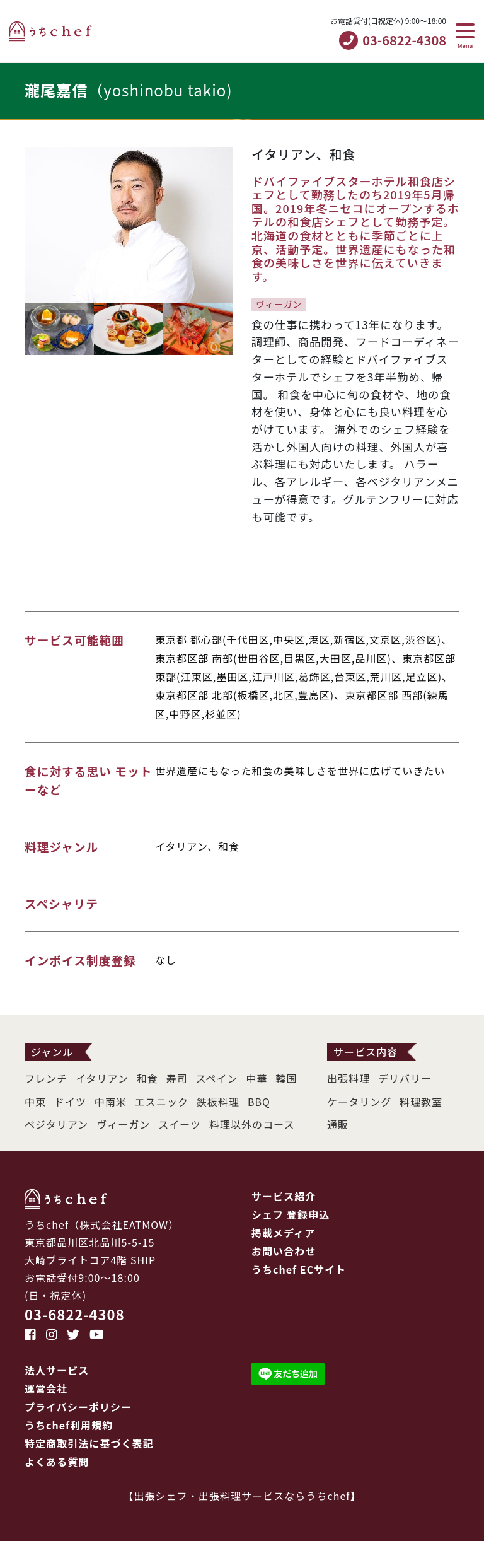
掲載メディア (283, 1232)
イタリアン (102, 1078)
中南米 (111, 1101)
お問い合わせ (283, 1251)
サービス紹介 (283, 1196)
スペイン (217, 1078)
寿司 (177, 1078)
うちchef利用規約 (69, 1425)
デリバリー (405, 1078)
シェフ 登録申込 (290, 1214)
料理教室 (421, 1101)
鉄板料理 (218, 1101)
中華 (256, 1078)
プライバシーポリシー (78, 1406)
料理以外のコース (252, 1124)
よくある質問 (57, 1461)
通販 (338, 1124)
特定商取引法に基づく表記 (89, 1443)
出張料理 (348, 1078)
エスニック (161, 1101)
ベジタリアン (56, 1124)
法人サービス (57, 1370)
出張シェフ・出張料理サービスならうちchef (242, 1495)
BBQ (259, 1101)
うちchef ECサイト (298, 1269)
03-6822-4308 (75, 1314)
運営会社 (46, 1388)
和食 (147, 1078)
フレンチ (46, 1078)
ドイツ (70, 1101)
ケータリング (359, 1101)
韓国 (286, 1078)
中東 (35, 1101)
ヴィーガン (123, 1124)
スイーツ (179, 1124)
